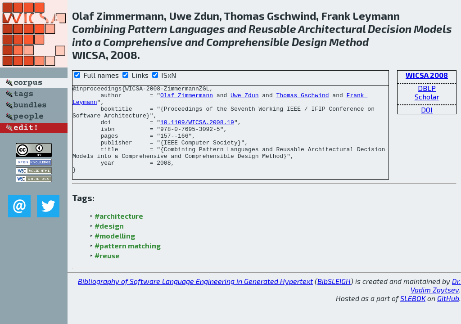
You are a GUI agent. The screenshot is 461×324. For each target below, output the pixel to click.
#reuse (107, 273)
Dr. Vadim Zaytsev (436, 302)
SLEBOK (412, 315)
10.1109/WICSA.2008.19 (197, 130)
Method (349, 41)
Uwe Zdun (244, 98)
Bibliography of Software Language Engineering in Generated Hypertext (195, 298)
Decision (389, 28)
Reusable (272, 28)
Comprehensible (247, 41)
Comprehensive (143, 41)
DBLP (427, 88)
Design (309, 41)
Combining (99, 28)
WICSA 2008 (427, 75)
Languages (197, 28)
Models (433, 28)
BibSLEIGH (334, 298)
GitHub (448, 315)
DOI (427, 109)
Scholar (427, 96)
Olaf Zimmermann (186, 98)
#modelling (115, 253)
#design (109, 243)
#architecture (119, 233)
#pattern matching (128, 263)
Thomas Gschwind (302, 98)
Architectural (332, 28)
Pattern (147, 28)
